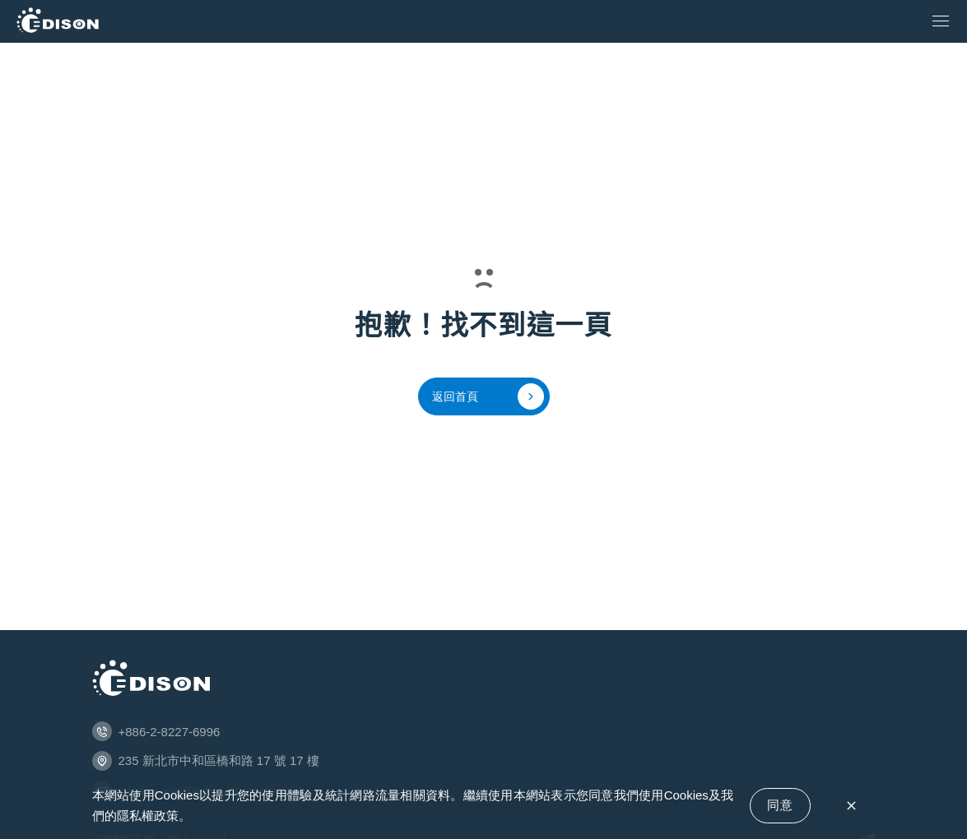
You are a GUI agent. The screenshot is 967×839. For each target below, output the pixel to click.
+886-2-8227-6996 (170, 731)
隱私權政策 (148, 816)
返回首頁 (488, 396)
